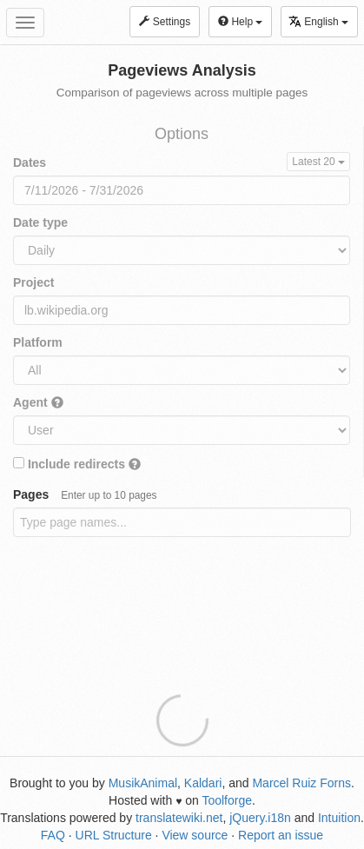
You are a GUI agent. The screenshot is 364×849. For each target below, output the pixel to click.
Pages (85, 494)
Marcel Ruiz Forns (301, 783)
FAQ (53, 835)
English (318, 21)
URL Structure (114, 835)
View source (195, 835)
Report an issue (280, 835)
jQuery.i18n (260, 818)
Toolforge (227, 800)
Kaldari (203, 783)
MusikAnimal (143, 783)
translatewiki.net (179, 818)
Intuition (339, 818)
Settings (164, 22)
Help (240, 22)
